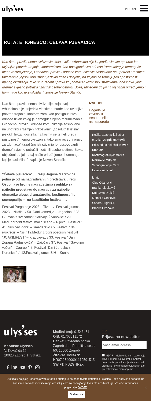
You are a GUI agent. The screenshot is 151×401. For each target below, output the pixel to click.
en (134, 8)
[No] (146, 387)
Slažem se (76, 394)
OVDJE (82, 387)
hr (127, 8)
